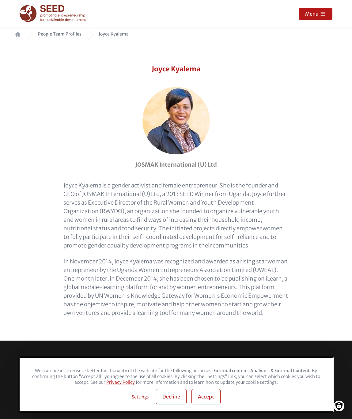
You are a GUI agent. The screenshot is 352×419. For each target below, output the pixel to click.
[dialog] (176, 384)
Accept (206, 397)
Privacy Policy (120, 382)
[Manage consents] (339, 406)
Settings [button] (140, 397)
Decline (171, 397)
